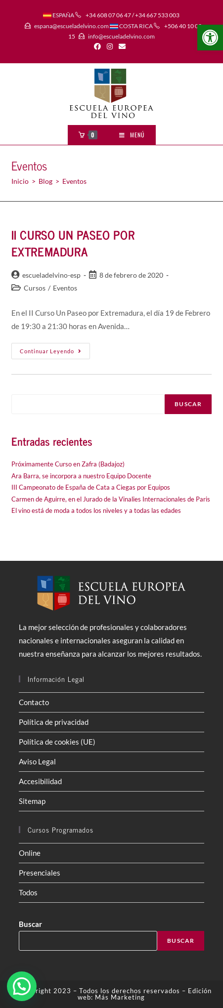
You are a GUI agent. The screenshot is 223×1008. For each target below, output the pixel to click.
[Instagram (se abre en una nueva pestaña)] (110, 46)
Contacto (34, 702)
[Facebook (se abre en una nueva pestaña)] (99, 46)
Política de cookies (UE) (57, 741)
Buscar (188, 404)
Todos (28, 892)
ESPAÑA (58, 15)
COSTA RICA (131, 26)
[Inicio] (20, 181)
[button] (210, 37)
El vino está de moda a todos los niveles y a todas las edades (96, 510)
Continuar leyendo (55, 353)
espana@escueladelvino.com (71, 26)
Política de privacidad (54, 721)
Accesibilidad (40, 781)
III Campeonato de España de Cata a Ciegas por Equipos (90, 487)
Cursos (34, 288)
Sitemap (32, 801)
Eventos (65, 288)
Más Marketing (120, 997)
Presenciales (39, 872)
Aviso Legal (37, 761)
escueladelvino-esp (51, 275)
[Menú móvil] (132, 135)
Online (30, 852)
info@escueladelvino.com (121, 36)
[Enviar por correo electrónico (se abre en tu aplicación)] (122, 46)
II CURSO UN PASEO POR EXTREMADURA (73, 243)
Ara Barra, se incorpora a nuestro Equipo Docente (81, 476)
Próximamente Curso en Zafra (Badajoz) (68, 464)
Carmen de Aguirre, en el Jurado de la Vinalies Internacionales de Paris (110, 499)
